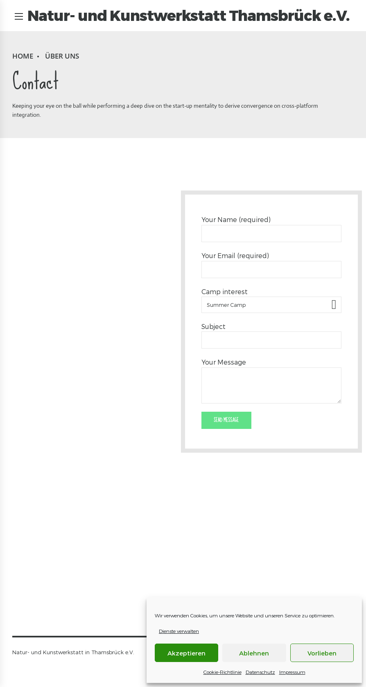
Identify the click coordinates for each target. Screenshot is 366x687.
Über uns (62, 56)
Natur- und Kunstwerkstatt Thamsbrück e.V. (189, 16)
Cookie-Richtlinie (222, 672)
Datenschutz (260, 672)
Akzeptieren (186, 653)
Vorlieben (322, 653)
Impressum (292, 672)
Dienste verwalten (179, 631)
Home (22, 56)
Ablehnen (254, 653)
